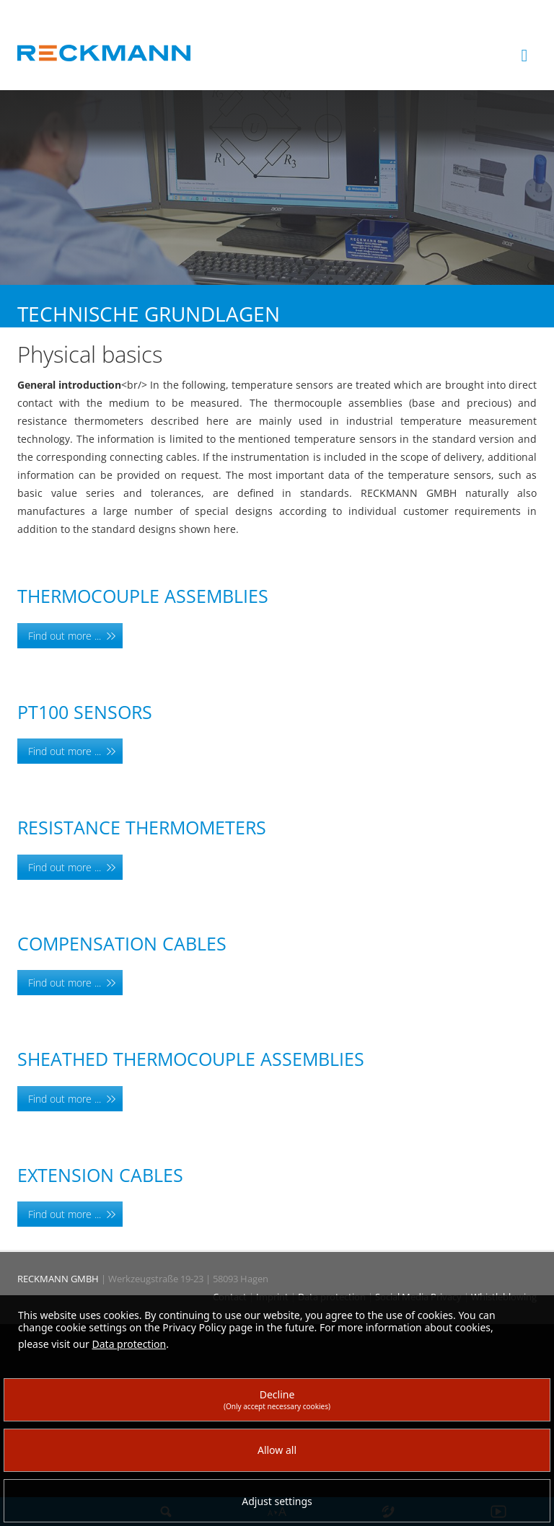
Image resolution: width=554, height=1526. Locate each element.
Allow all (277, 1450)
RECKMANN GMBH (58, 1278)
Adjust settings (277, 1501)
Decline (277, 1399)
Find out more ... (64, 636)
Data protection (129, 1344)
